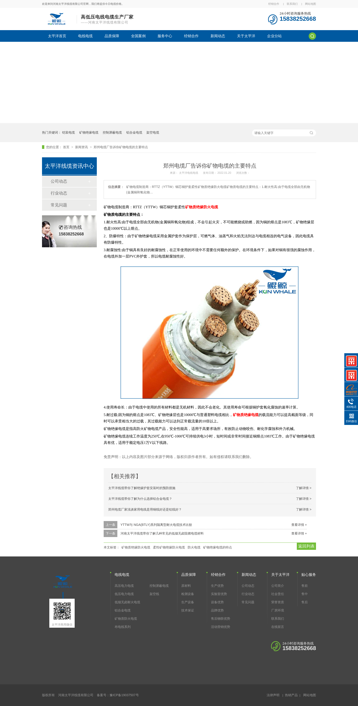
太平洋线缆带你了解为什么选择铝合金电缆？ (140, 499)
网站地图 (310, 3)
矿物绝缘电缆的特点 (217, 547)
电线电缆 (85, 36)
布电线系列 (123, 627)
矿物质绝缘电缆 (245, 415)
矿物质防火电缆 (126, 618)
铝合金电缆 (134, 132)
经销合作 (273, 3)
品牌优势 (217, 610)
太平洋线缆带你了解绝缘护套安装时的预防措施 (141, 488)
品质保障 (112, 36)
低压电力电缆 (124, 594)
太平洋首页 (57, 36)
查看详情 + (299, 525)
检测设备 (187, 594)
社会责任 (277, 594)
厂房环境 (277, 610)
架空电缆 (152, 132)
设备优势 (217, 602)
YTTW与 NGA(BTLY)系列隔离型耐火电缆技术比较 (156, 525)
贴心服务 (308, 575)
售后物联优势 (220, 618)
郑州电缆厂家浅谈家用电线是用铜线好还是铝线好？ (145, 509)
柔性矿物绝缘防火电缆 (169, 547)
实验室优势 (219, 594)
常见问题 (59, 205)
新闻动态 (218, 36)
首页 (66, 147)
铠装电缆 (68, 132)
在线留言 (277, 627)
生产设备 (187, 602)
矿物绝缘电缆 (88, 132)
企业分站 (274, 36)
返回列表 (306, 546)
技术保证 (187, 610)
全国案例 (138, 36)
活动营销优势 (220, 627)
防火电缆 (194, 547)
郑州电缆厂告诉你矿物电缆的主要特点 (121, 147)
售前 (304, 585)
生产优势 (217, 585)
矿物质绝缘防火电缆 (201, 207)
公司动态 (59, 181)
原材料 (186, 585)
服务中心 (165, 36)
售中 (304, 594)
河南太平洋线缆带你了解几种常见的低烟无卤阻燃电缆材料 (162, 533)
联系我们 (292, 3)
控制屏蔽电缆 (112, 132)
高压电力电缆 (124, 585)
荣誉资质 (277, 602)
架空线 (154, 594)
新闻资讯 (82, 147)
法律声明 (273, 695)
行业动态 (59, 193)
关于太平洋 (246, 36)
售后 (304, 602)
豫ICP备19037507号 (124, 695)
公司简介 (277, 585)
